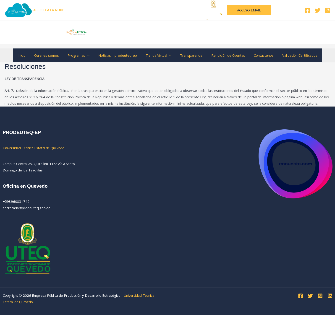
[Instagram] (327, 10)
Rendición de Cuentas (224, 55)
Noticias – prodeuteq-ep (119, 55)
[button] (249, 10)
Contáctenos (258, 55)
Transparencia (189, 55)
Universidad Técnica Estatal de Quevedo (157, 9)
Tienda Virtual (158, 55)
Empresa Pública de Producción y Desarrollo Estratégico (180, 32)
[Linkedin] (329, 295)
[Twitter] (317, 10)
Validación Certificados (292, 55)
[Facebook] (307, 10)
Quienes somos (52, 55)
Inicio (29, 55)
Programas (82, 55)
